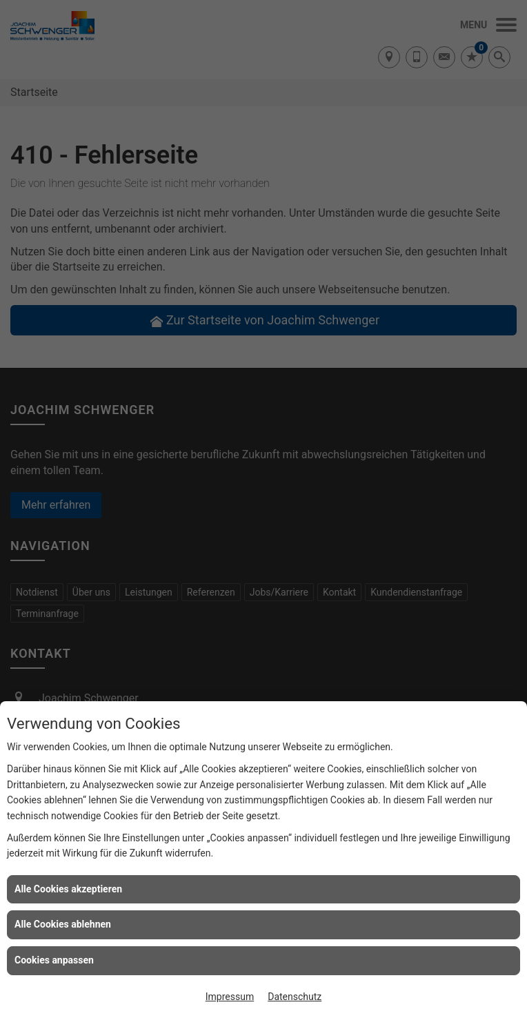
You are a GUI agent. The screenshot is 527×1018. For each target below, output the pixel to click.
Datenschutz (294, 996)
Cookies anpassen (54, 960)
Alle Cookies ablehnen (62, 924)
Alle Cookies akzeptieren (68, 888)
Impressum (230, 996)
